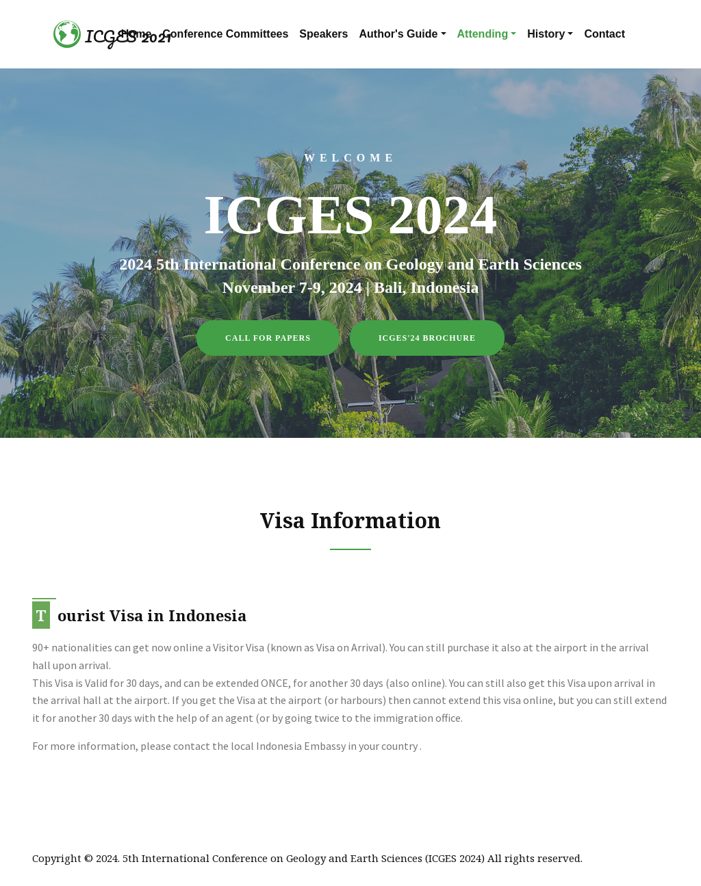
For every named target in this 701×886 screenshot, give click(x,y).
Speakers (323, 34)
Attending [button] (483, 34)
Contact (604, 34)
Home (136, 34)
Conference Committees (225, 34)
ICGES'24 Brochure (427, 338)
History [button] (546, 34)
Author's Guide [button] (398, 34)
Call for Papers (268, 338)
